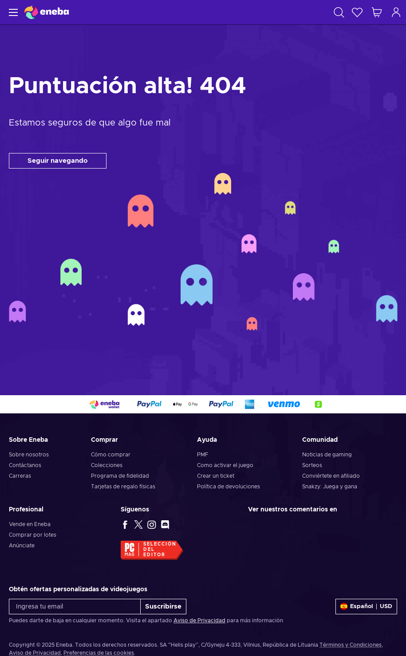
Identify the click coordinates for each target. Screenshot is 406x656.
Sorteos (312, 465)
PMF (202, 454)
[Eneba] (46, 12)
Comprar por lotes (32, 535)
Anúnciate (22, 545)
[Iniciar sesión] (396, 12)
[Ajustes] (366, 606)
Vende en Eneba (30, 524)
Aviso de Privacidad (199, 620)
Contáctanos (25, 465)
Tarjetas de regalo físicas (123, 486)
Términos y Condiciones (350, 645)
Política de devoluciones (228, 486)
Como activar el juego (225, 465)
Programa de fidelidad (120, 476)
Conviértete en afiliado (331, 476)
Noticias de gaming (327, 454)
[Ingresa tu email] (75, 606)
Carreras (20, 476)
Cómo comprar (110, 454)
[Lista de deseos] (357, 12)
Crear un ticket (215, 476)
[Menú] (12, 12)
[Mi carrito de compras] (376, 12)
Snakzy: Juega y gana (329, 486)
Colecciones (106, 465)
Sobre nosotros (29, 454)
